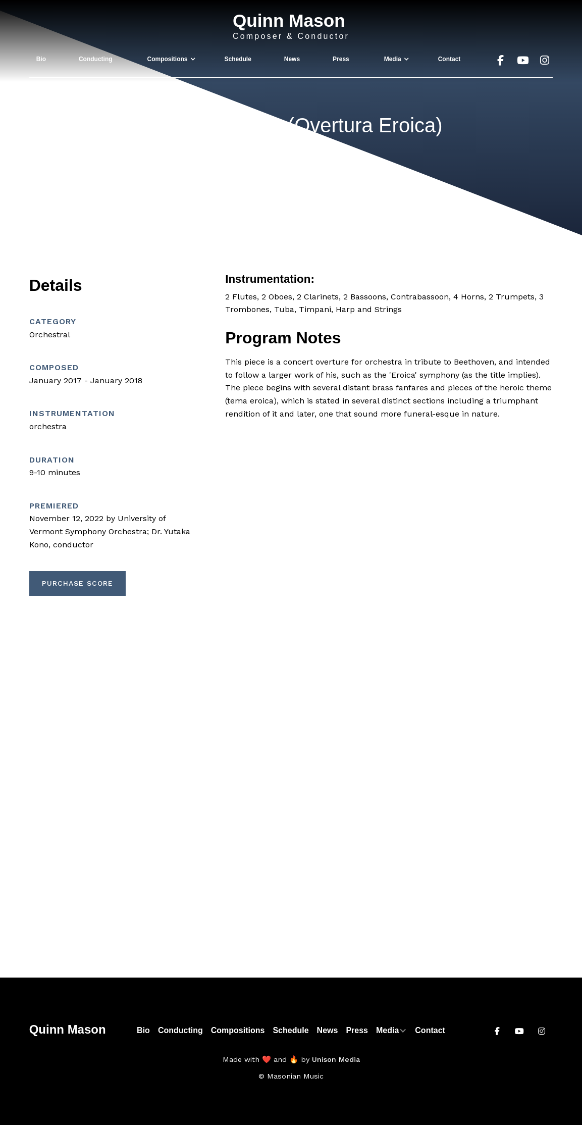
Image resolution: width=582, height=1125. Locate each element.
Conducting (96, 59)
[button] (168, 59)
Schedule (237, 59)
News (292, 59)
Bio (41, 59)
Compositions (238, 1030)
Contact (449, 59)
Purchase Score (77, 583)
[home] (291, 26)
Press (341, 59)
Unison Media (336, 1059)
